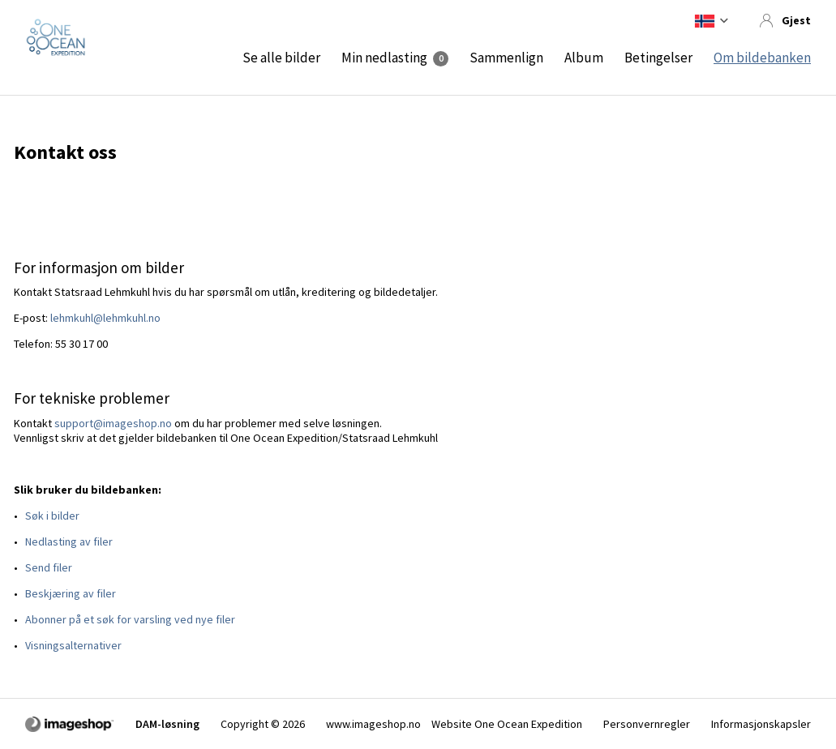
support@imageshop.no (113, 423)
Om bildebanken (762, 57)
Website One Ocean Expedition (506, 724)
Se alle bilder (281, 57)
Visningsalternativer (73, 645)
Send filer (48, 567)
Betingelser (658, 57)
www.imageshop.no (373, 724)
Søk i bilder (52, 515)
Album (583, 57)
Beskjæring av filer (70, 593)
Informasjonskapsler (761, 724)
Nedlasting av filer (69, 541)
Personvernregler (646, 724)
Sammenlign (506, 57)
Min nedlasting (384, 57)
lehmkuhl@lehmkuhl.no (105, 317)
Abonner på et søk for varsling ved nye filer (130, 619)
